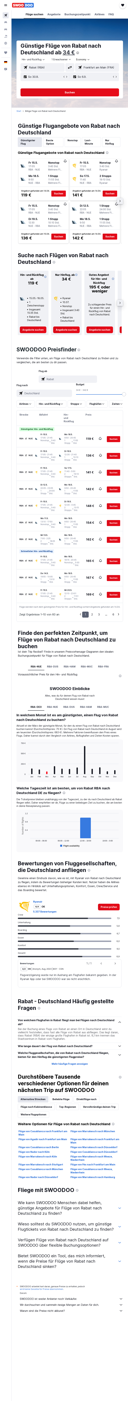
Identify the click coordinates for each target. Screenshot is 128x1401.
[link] (33, 329)
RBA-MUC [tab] (87, 666)
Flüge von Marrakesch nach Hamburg (92, 1177)
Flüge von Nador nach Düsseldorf (38, 1177)
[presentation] (77, 52)
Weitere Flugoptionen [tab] (33, 1114)
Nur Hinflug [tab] (109, 142)
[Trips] (5, 52)
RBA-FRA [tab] (103, 666)
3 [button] (99, 614)
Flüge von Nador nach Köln (34, 1151)
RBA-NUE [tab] (36, 666)
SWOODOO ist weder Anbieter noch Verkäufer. (71, 1299)
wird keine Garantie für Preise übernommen (41, 1289)
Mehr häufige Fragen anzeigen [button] (70, 1063)
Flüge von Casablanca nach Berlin (38, 1147)
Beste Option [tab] (50, 142)
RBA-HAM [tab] (70, 666)
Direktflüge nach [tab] (86, 1099)
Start (18, 111)
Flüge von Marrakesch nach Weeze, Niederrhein (91, 1158)
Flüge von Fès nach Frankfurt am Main (92, 1164)
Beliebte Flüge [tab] (61, 1099)
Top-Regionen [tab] (67, 1106)
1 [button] (85, 614)
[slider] (124, 394)
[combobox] (83, 59)
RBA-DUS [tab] (52, 666)
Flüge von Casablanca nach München (40, 1169)
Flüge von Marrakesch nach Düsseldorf (93, 1147)
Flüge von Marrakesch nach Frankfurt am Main (94, 1141)
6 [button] (113, 614)
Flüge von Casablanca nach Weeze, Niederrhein (91, 1171)
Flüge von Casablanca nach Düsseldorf (93, 1151)
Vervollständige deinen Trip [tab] (99, 1106)
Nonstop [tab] (73, 140)
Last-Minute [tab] (89, 142)
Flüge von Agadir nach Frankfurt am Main (42, 1139)
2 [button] (92, 614)
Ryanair (37, 901)
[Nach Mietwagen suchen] (5, 29)
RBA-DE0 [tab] (36, 706)
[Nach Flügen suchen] (5, 15)
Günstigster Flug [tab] (28, 142)
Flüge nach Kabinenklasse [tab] (36, 1106)
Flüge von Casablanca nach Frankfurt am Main (42, 1133)
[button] (5, 5)
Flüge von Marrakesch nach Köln (37, 1156)
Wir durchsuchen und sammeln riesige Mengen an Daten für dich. (71, 1305)
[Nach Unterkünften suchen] (5, 22)
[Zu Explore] (5, 43)
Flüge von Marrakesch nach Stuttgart (40, 1164)
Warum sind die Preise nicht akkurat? (71, 1311)
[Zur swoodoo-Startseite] (23, 5)
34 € (69, 52)
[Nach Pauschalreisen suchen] (5, 36)
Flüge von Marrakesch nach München (92, 1131)
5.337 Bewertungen (44, 911)
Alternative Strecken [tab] (33, 1099)
